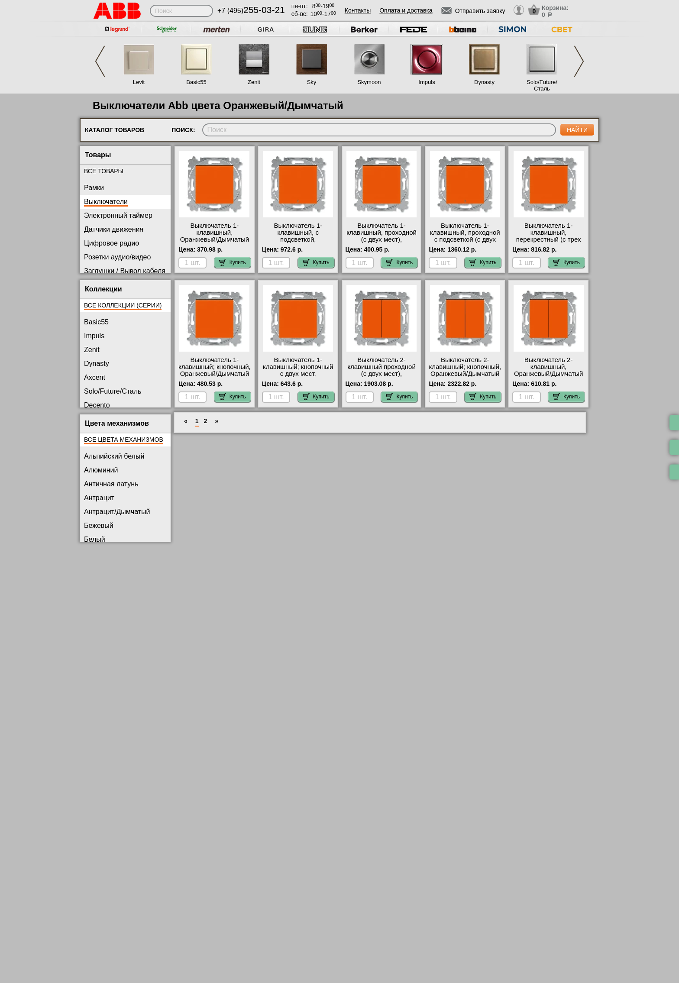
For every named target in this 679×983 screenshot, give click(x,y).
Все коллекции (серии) (123, 305)
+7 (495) (251, 10)
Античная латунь (111, 484)
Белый (94, 539)
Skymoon (369, 82)
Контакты (358, 10)
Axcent (94, 377)
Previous (100, 61)
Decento (97, 405)
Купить (232, 262)
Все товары (103, 171)
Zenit (254, 82)
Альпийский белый (114, 456)
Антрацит (99, 497)
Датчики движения (113, 229)
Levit (139, 82)
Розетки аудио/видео (117, 257)
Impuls (426, 82)
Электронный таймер (118, 215)
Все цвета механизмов (123, 439)
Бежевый (98, 525)
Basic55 (196, 82)
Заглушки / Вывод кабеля (124, 271)
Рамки (94, 187)
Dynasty (484, 82)
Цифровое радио (111, 243)
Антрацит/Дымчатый (117, 511)
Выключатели (106, 201)
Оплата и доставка (405, 10)
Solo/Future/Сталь (542, 85)
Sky (312, 82)
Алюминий (101, 470)
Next (579, 61)
